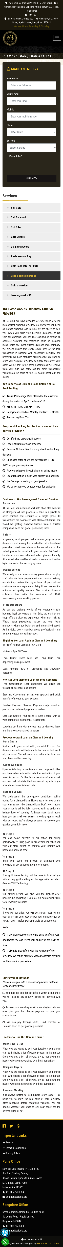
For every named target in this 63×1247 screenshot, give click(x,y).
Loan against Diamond (23, 275)
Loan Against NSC (21, 295)
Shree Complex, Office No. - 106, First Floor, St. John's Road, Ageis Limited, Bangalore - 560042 (31, 20)
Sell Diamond (18, 217)
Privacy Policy (11, 1153)
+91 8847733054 (13, 1192)
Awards (8, 1142)
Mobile (10, 109)
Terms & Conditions (14, 1148)
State (10, 125)
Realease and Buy (21, 256)
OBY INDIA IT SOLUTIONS (47, 1243)
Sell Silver (17, 227)
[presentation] (26, 162)
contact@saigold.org (15, 1196)
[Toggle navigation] (57, 38)
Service (11, 140)
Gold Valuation (19, 285)
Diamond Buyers (20, 246)
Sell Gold (16, 207)
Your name (12, 78)
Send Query (31, 178)
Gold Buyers (18, 236)
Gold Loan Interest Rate (24, 266)
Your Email (12, 94)
